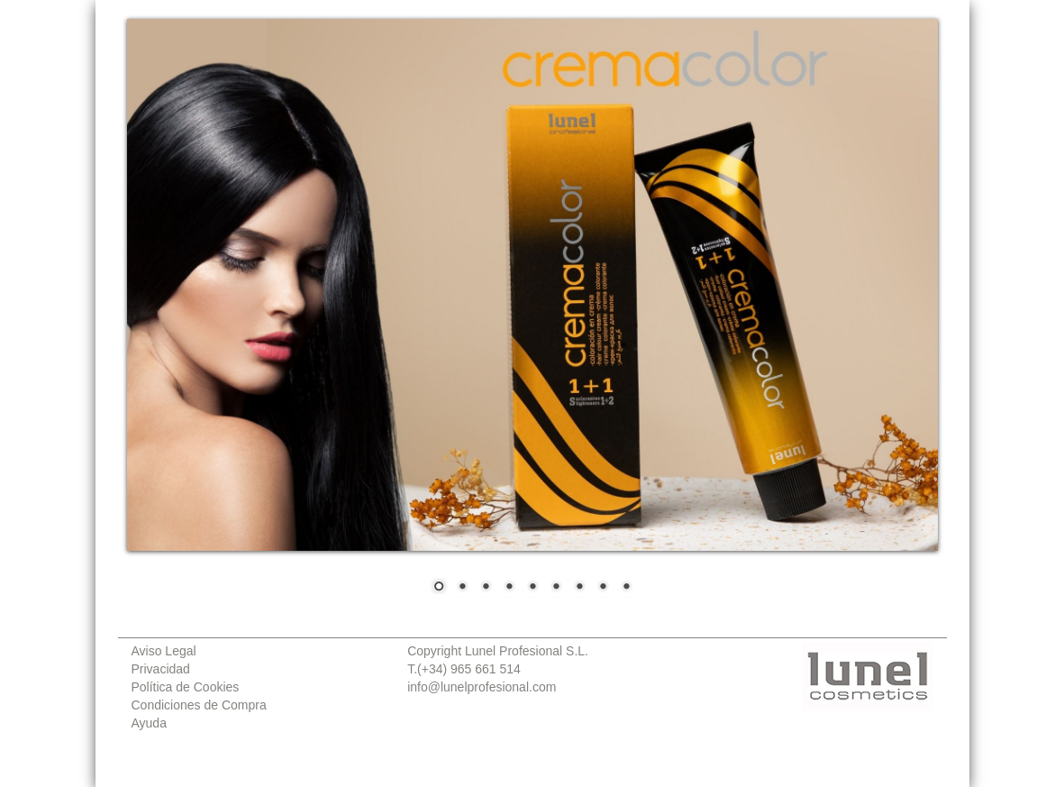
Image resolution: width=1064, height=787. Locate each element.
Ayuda (149, 723)
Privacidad (161, 669)
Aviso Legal (164, 651)
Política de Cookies (186, 687)
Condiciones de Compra (199, 705)
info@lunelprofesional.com (481, 687)
